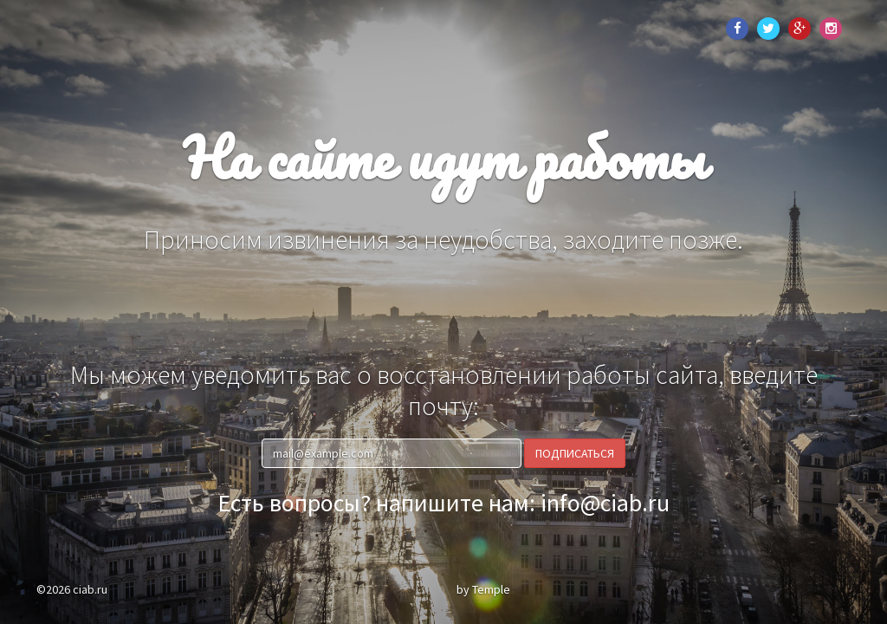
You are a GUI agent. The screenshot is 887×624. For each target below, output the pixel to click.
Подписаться (574, 453)
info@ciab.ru (605, 502)
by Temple (483, 589)
